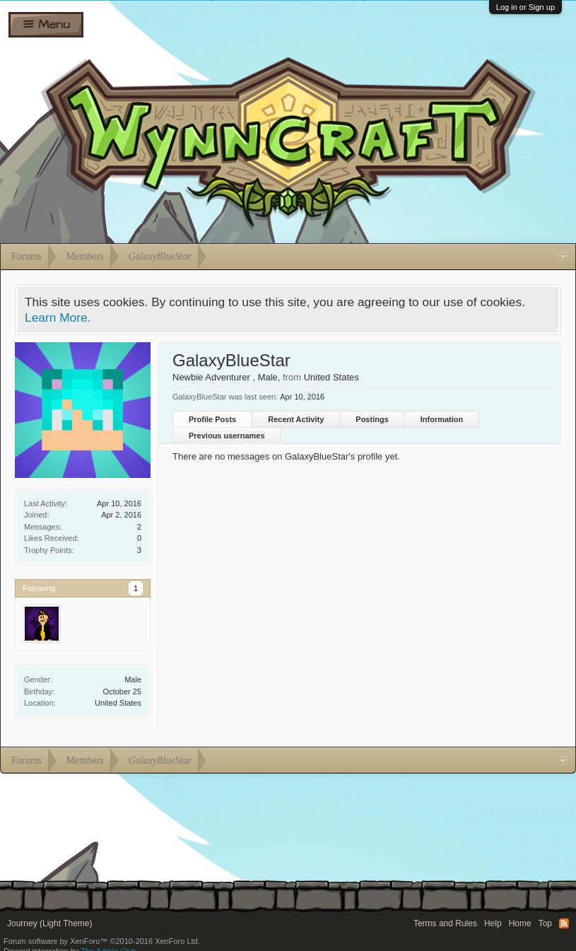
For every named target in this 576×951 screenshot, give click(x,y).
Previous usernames (227, 435)
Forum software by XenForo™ (102, 941)
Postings (371, 419)
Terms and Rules (445, 923)
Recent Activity (296, 419)
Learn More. (57, 317)
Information (442, 419)
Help (493, 923)
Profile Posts (212, 419)
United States (118, 703)
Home (520, 923)
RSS (564, 923)
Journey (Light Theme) (50, 923)
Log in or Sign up (525, 7)
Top (545, 923)
